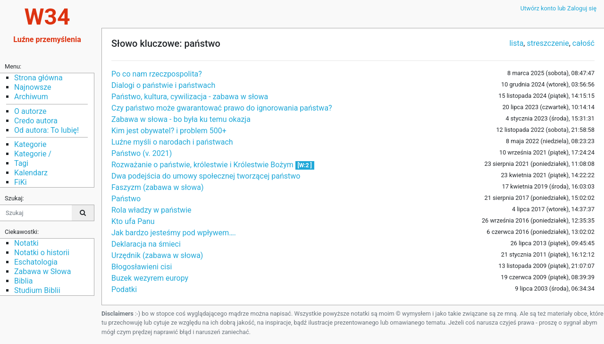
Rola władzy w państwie (151, 210)
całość (583, 43)
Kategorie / (32, 153)
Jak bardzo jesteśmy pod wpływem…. (173, 232)
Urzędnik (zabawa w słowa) (157, 255)
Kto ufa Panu (133, 221)
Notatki (26, 243)
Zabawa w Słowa (42, 271)
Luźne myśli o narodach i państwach (172, 142)
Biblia (23, 280)
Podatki (124, 289)
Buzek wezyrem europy (149, 278)
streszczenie (548, 43)
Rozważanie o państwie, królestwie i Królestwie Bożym (203, 164)
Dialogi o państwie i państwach (163, 85)
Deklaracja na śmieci (146, 244)
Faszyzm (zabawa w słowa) (157, 187)
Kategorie (30, 144)
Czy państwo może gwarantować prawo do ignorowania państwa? (221, 107)
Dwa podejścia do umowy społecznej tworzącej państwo (205, 176)
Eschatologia (36, 262)
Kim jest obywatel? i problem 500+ (168, 130)
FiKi (20, 182)
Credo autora (36, 120)
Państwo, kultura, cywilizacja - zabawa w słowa (189, 96)
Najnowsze (32, 87)
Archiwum (31, 96)
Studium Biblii (37, 290)
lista (516, 43)
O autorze (30, 111)
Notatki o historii (41, 252)
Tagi (21, 163)
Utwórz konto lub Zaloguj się (558, 8)
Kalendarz (31, 172)
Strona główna (38, 77)
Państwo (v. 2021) (141, 153)
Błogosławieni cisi (141, 266)
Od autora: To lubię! (46, 130)
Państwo (126, 198)
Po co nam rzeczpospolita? (156, 73)
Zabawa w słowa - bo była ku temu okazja (181, 119)
